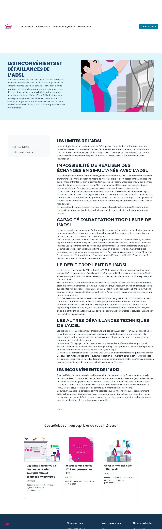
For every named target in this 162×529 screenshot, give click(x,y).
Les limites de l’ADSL (20, 147)
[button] (26, 26)
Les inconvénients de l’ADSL (24, 152)
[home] (8, 26)
